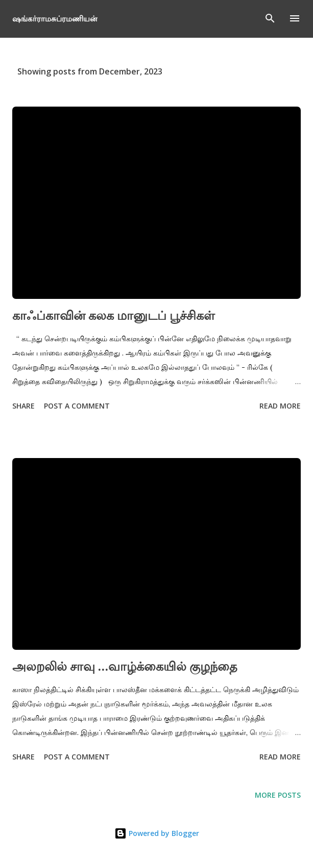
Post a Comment (77, 406)
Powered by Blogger (156, 833)
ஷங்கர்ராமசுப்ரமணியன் (55, 18)
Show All (275, 71)
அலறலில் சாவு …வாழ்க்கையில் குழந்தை (124, 665)
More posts (278, 795)
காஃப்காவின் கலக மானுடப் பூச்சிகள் (113, 315)
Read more (280, 406)
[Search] (270, 18)
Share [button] (23, 406)
